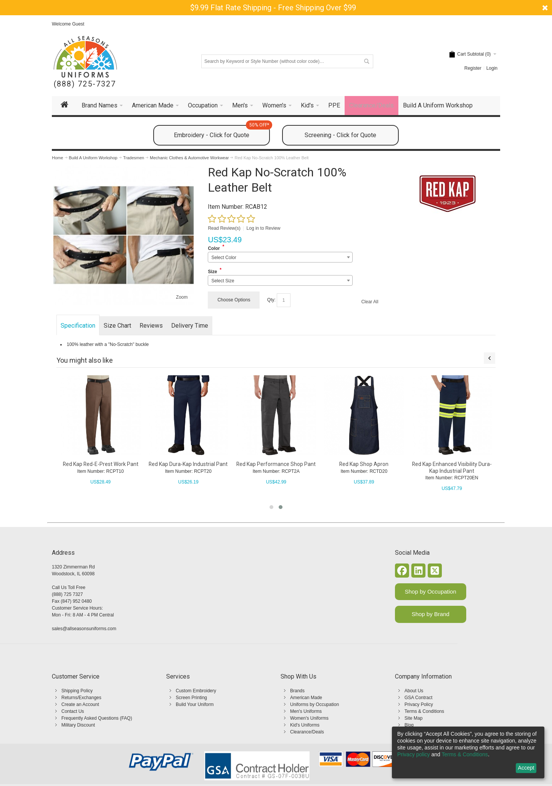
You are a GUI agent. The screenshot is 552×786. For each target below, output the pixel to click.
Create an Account (80, 704)
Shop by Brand (430, 614)
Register (472, 68)
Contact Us (72, 711)
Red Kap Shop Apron (363, 464)
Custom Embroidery (196, 690)
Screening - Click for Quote (340, 135)
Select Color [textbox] (223, 257)
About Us (413, 690)
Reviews (151, 325)
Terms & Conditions (424, 711)
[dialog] (468, 752)
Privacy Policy (418, 704)
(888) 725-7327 (85, 84)
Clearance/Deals (307, 732)
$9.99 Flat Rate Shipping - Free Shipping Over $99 (273, 7)
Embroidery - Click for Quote (222, 132)
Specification (78, 325)
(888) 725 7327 (67, 594)
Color (214, 248)
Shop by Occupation (430, 591)
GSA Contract (418, 697)
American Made (306, 697)
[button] (271, 507)
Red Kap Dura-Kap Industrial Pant (188, 464)
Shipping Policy (77, 690)
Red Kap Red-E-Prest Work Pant (100, 464)
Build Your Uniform (194, 704)
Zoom (182, 297)
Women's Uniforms (309, 718)
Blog (409, 725)
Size (212, 271)
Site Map (413, 718)
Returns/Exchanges (81, 697)
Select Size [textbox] (222, 280)
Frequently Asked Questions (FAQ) (96, 718)
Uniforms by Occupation (314, 704)
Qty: (271, 300)
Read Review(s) (224, 228)
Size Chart (117, 325)
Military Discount (78, 725)
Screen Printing (191, 697)
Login (491, 68)
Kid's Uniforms (304, 725)
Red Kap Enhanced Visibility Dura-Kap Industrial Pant (452, 467)
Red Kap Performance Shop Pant (276, 464)
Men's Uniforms (306, 711)
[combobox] (280, 257)
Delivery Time (189, 325)
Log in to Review (264, 228)
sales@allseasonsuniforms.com (84, 628)
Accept (526, 768)
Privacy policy (413, 754)
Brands (297, 690)
